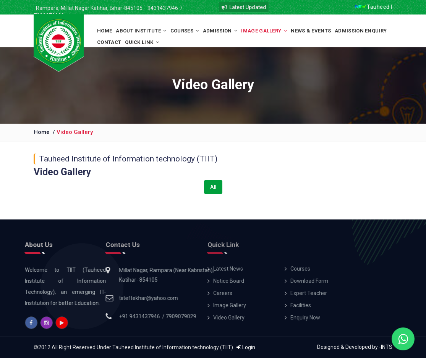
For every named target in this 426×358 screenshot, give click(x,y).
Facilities (245, 305)
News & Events (311, 31)
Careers (167, 293)
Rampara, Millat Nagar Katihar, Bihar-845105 (88, 8)
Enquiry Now (250, 317)
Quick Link (142, 42)
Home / (45, 132)
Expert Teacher (253, 293)
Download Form (254, 281)
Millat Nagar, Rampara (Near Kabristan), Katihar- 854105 (134, 275)
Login (245, 347)
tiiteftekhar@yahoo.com (116, 298)
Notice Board (173, 281)
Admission (220, 31)
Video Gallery (75, 132)
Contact (109, 42)
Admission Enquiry (361, 31)
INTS (386, 347)
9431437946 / (164, 8)
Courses (184, 31)
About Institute (141, 31)
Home (104, 31)
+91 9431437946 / (110, 316)
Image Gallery (264, 31)
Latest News (173, 269)
